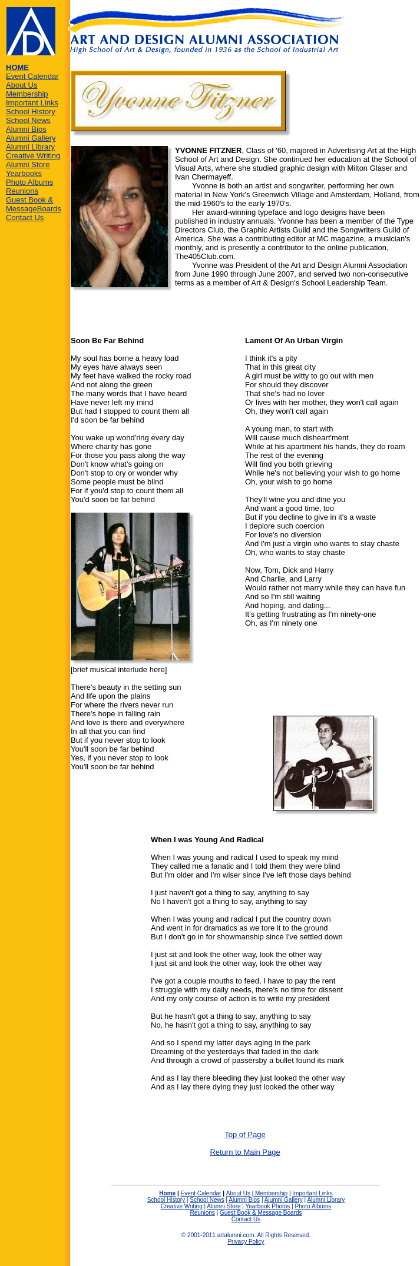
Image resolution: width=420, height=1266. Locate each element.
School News (28, 120)
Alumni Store (27, 164)
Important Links (32, 102)
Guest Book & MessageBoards (33, 204)
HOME (17, 67)
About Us (21, 85)
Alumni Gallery (31, 138)
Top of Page (244, 1134)
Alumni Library (30, 146)
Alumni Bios (26, 129)
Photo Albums (29, 182)
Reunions (22, 191)
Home (167, 1193)
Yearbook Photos (268, 1206)
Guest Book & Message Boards (261, 1212)
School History (30, 111)
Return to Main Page (245, 1152)
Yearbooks (24, 173)
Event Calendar (32, 76)
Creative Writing (33, 155)
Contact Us (25, 217)
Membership (27, 93)
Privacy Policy (245, 1241)
